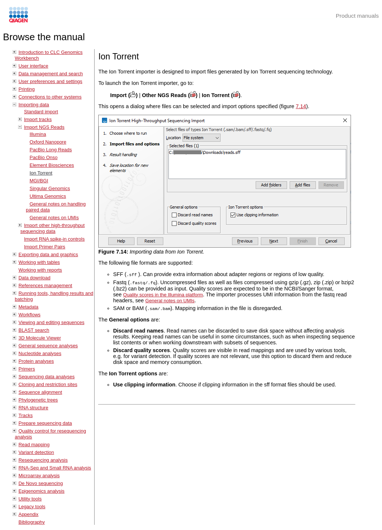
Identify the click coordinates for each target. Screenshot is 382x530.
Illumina (38, 134)
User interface (33, 66)
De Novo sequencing (40, 483)
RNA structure (33, 407)
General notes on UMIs (54, 217)
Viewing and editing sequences (51, 322)
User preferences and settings (50, 81)
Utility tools (30, 499)
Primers (26, 369)
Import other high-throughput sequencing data (52, 228)
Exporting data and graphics (48, 254)
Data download (34, 278)
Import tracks (38, 119)
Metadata (28, 307)
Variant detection (36, 452)
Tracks (25, 415)
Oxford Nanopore (48, 142)
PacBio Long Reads (51, 149)
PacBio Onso (44, 157)
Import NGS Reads (44, 127)
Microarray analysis (39, 475)
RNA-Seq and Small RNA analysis (54, 468)
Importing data (33, 104)
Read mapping (34, 444)
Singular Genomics (50, 188)
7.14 (301, 106)
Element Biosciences (52, 165)
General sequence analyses (48, 345)
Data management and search (50, 73)
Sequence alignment (40, 392)
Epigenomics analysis (41, 491)
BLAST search (33, 330)
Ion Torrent (41, 173)
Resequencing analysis (43, 460)
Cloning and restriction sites (47, 384)
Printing (26, 89)
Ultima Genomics (48, 196)
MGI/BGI (39, 180)
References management (45, 285)
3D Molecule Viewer (39, 338)
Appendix (28, 514)
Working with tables (39, 262)
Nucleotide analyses (39, 353)
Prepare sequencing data (45, 423)
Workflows (29, 314)
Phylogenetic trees (38, 400)
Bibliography (31, 522)
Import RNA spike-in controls (54, 239)
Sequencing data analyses (46, 376)
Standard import (41, 111)
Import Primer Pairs (44, 246)
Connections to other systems (50, 97)
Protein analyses (36, 361)
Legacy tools (31, 506)
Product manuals (357, 16)
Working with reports (40, 270)
